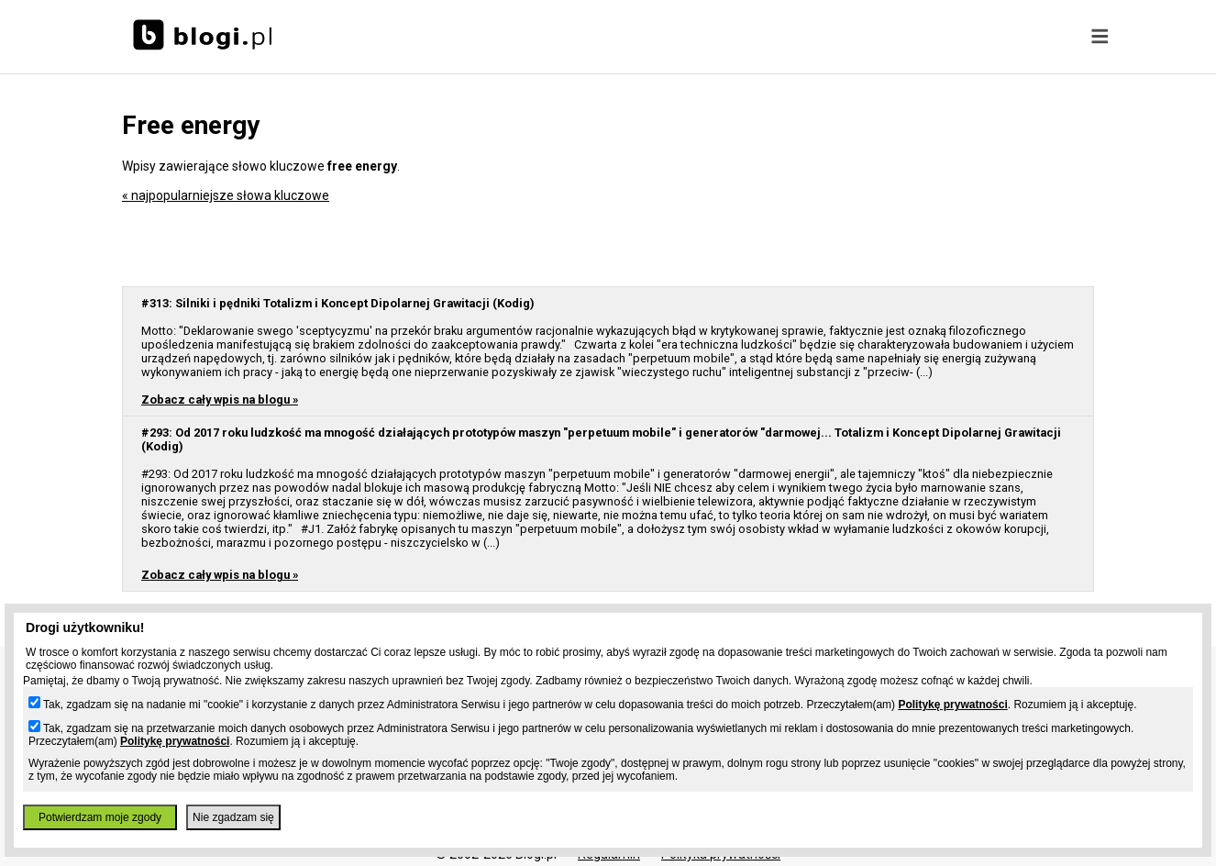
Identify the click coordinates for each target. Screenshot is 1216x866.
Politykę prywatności (952, 704)
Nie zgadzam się (233, 817)
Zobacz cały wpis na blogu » (219, 399)
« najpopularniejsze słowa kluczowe (225, 195)
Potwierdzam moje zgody (100, 817)
